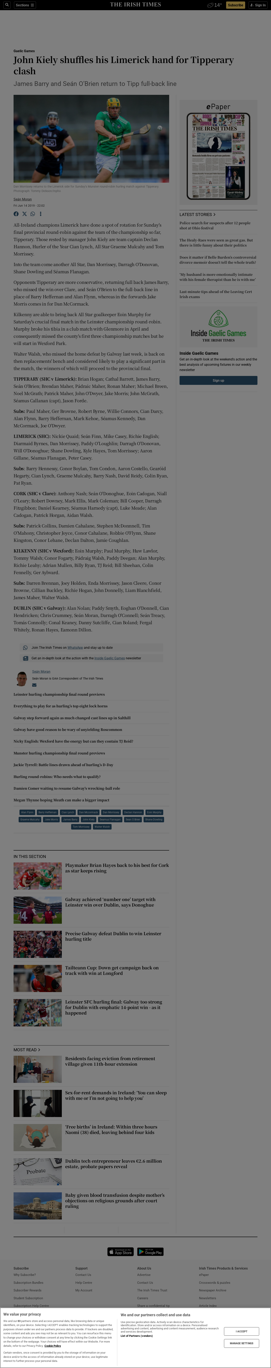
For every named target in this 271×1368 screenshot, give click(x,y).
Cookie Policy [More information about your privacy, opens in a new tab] (52, 1345)
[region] (135, 1338)
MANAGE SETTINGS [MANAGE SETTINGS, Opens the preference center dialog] (241, 1343)
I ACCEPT (241, 1331)
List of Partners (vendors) (137, 1335)
